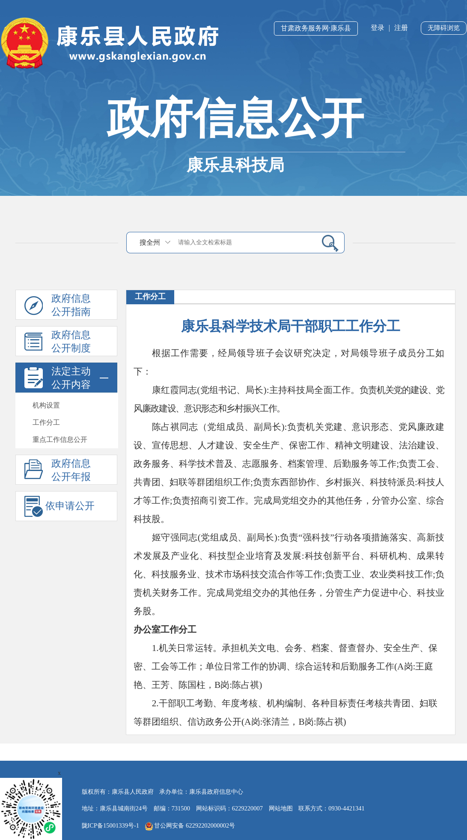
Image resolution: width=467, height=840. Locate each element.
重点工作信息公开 (60, 439)
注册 (401, 27)
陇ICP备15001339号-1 (111, 825)
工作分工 (46, 422)
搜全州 (150, 242)
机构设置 (46, 405)
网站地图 (281, 808)
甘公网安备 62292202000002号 (190, 826)
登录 (377, 27)
